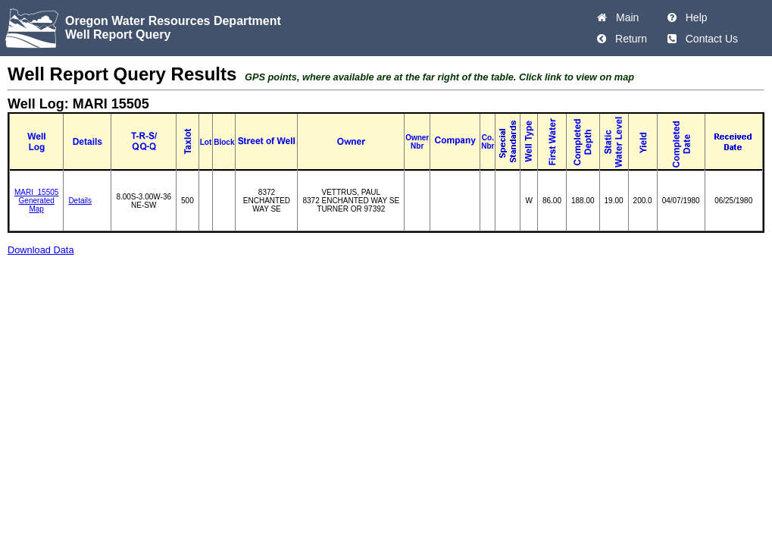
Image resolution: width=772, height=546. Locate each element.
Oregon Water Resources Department (173, 20)
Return (628, 39)
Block (224, 142)
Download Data (41, 250)
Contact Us (709, 39)
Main (624, 17)
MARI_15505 (36, 192)
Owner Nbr (417, 141)
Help (694, 17)
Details (80, 200)
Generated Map (37, 204)
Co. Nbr (487, 141)
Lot (206, 142)
